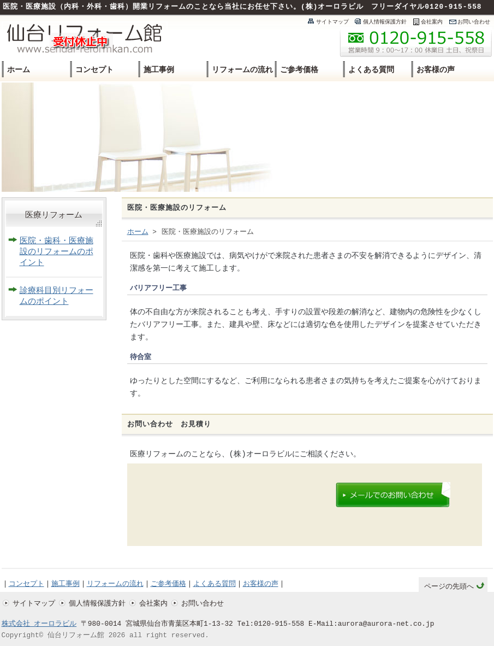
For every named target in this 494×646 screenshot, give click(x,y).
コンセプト (94, 69)
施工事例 (159, 69)
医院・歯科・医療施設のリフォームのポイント (56, 252)
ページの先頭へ (449, 587)
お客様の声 (435, 69)
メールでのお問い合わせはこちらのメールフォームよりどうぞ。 (392, 495)
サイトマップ (332, 22)
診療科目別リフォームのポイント (56, 296)
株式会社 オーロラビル (39, 624)
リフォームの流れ (242, 69)
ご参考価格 (299, 69)
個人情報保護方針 (385, 22)
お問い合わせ (473, 22)
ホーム (18, 69)
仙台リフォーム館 (75, 636)
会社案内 (432, 22)
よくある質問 (371, 69)
